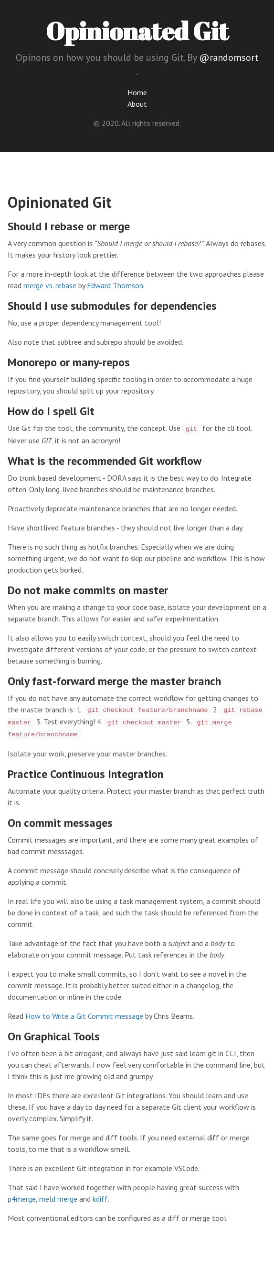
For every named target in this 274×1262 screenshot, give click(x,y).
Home (137, 92)
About (137, 104)
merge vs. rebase (49, 285)
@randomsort (229, 57)
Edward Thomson (115, 285)
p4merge (22, 1199)
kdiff (100, 1199)
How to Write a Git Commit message (84, 1016)
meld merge (58, 1199)
